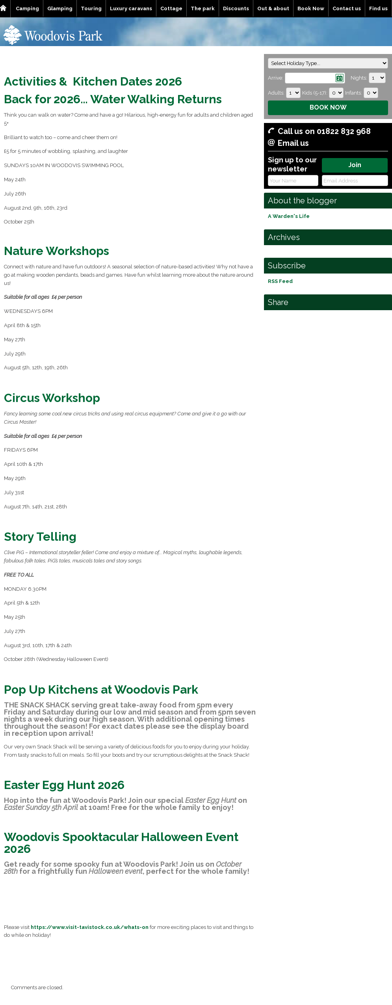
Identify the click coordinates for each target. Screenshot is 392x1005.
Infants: (353, 92)
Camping (27, 8)
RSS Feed (280, 281)
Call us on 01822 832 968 (324, 131)
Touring (91, 8)
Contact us (347, 8)
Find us (378, 8)
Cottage (171, 8)
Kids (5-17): (314, 92)
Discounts (236, 8)
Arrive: (275, 77)
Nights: (359, 77)
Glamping (59, 8)
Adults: (276, 92)
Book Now (310, 8)
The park (203, 8)
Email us (293, 143)
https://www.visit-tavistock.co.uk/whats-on (90, 927)
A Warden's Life (289, 216)
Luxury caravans (131, 8)
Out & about (273, 8)
